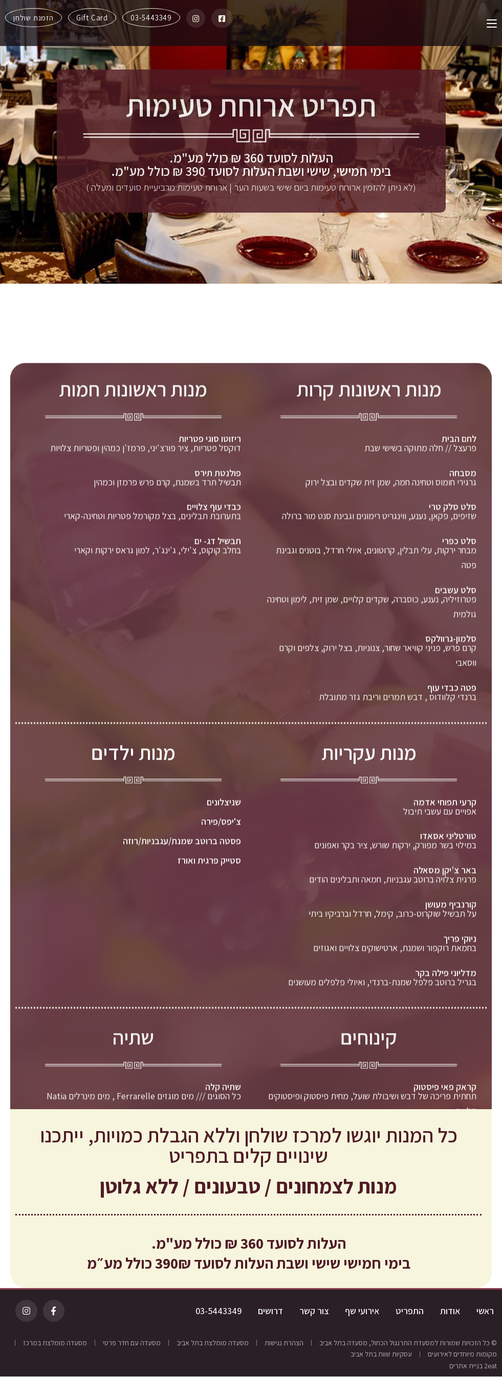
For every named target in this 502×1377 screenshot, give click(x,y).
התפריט (410, 1311)
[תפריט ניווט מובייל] (488, 23)
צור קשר (314, 1311)
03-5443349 (218, 1311)
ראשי (485, 1311)
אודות (450, 1311)
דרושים (270, 1311)
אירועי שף (362, 1311)
